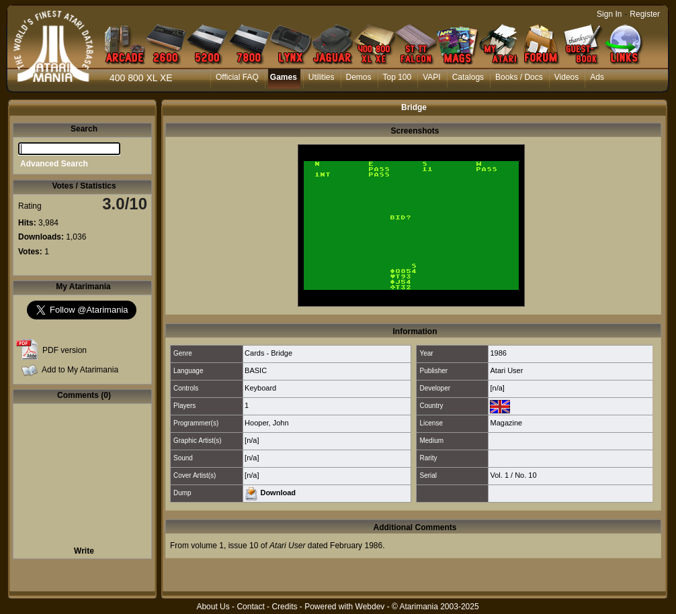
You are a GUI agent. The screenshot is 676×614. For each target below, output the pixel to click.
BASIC (256, 370)
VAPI (431, 77)
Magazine (506, 423)
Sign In (609, 14)
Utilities (321, 77)
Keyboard (260, 388)
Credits (284, 606)
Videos (566, 77)
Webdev (370, 606)
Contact (250, 606)
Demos (359, 77)
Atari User (506, 370)
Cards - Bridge (268, 353)
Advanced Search (54, 163)
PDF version (64, 350)
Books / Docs (519, 77)
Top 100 (397, 77)
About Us (212, 606)
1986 (498, 353)
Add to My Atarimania (80, 369)
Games (283, 77)
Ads (597, 77)
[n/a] (497, 388)
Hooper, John (266, 423)
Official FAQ (237, 77)
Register (645, 14)
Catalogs (468, 77)
